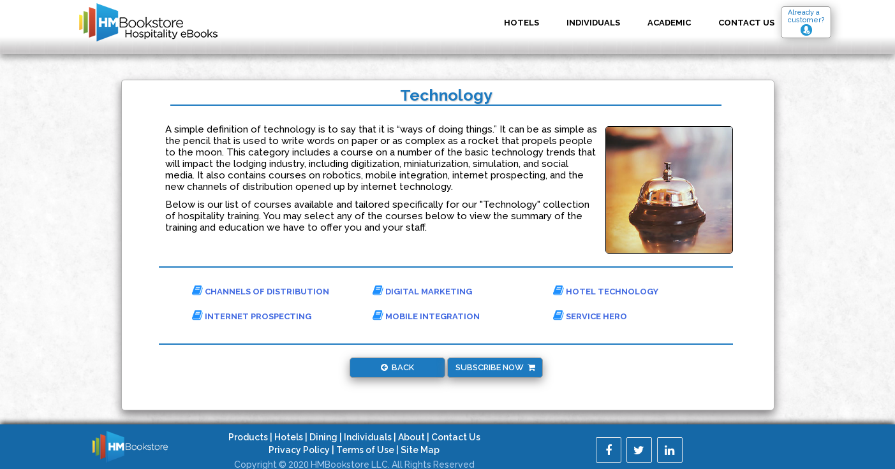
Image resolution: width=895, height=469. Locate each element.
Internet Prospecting (251, 315)
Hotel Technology (605, 290)
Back (397, 367)
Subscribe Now (495, 367)
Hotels (521, 22)
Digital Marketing (422, 290)
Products (248, 437)
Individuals (593, 22)
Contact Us (455, 437)
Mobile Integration (426, 315)
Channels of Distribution (260, 290)
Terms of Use (365, 450)
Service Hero (590, 315)
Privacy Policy (299, 450)
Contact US (746, 22)
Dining (323, 437)
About (411, 437)
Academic (669, 22)
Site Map (420, 450)
